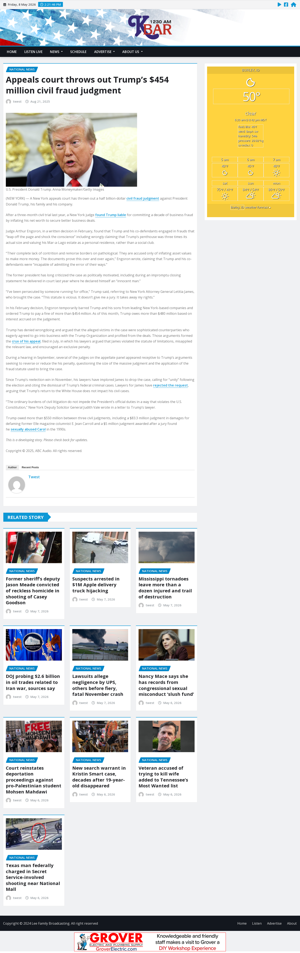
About (292, 923)
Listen (257, 923)
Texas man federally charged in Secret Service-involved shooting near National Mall (33, 877)
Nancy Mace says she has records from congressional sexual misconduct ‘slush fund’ (166, 685)
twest (17, 101)
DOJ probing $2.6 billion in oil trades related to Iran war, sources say (33, 682)
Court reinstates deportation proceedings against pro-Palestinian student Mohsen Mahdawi (33, 780)
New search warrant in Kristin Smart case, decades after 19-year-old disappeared (99, 777)
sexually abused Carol (28, 429)
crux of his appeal (26, 341)
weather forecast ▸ (250, 207)
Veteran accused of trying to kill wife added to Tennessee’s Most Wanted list (163, 777)
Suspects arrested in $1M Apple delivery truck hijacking (96, 584)
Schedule (78, 51)
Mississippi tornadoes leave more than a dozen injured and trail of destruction (165, 587)
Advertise (104, 51)
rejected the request (170, 385)
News (56, 51)
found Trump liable (110, 215)
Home (12, 51)
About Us (132, 51)
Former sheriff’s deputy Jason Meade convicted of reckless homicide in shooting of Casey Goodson (33, 590)
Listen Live (33, 51)
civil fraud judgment (142, 198)
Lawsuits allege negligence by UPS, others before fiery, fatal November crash (97, 685)
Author (12, 467)
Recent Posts (30, 467)
